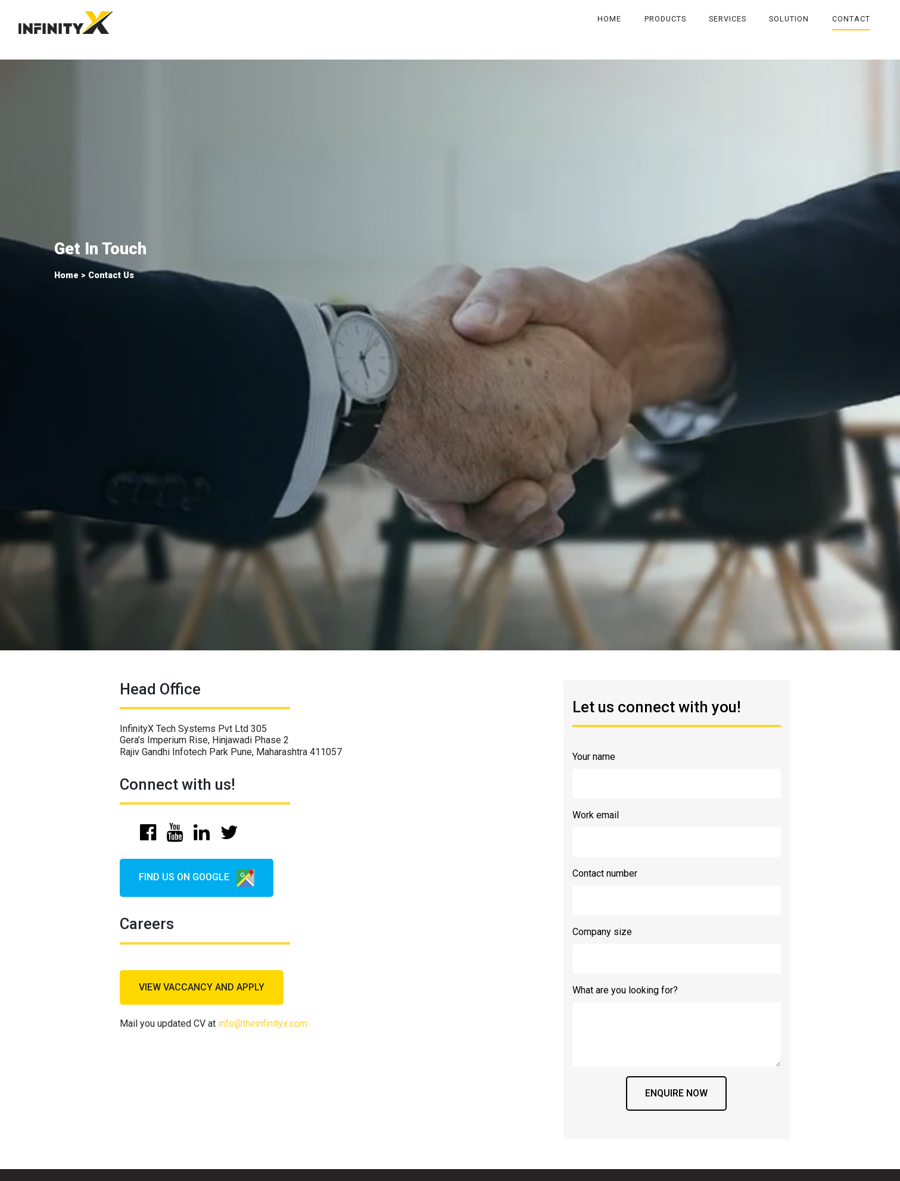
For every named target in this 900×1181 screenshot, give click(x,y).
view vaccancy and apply (201, 987)
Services (727, 18)
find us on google (196, 878)
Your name (593, 756)
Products (665, 18)
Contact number (604, 873)
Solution (789, 18)
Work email (595, 815)
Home (609, 18)
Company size (602, 931)
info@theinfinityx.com (262, 1023)
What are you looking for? (625, 990)
